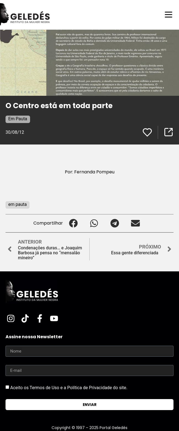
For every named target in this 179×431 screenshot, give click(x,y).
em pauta (17, 204)
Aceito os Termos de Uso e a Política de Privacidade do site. (68, 387)
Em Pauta (17, 118)
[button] (73, 223)
